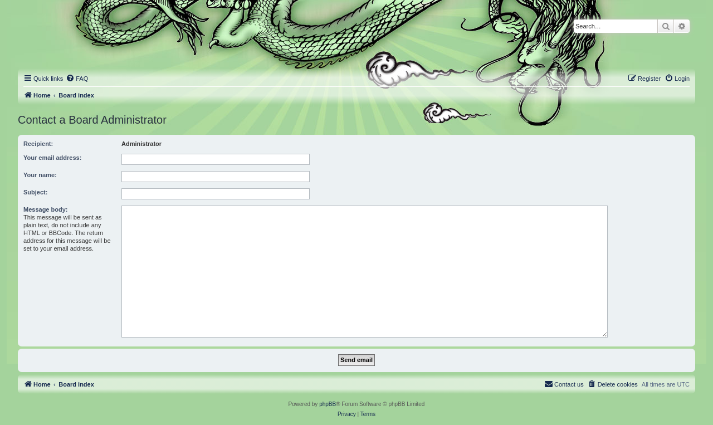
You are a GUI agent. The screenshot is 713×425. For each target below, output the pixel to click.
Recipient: (38, 143)
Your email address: (52, 157)
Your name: (40, 175)
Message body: (45, 209)
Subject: (35, 192)
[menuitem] (77, 78)
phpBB (327, 404)
